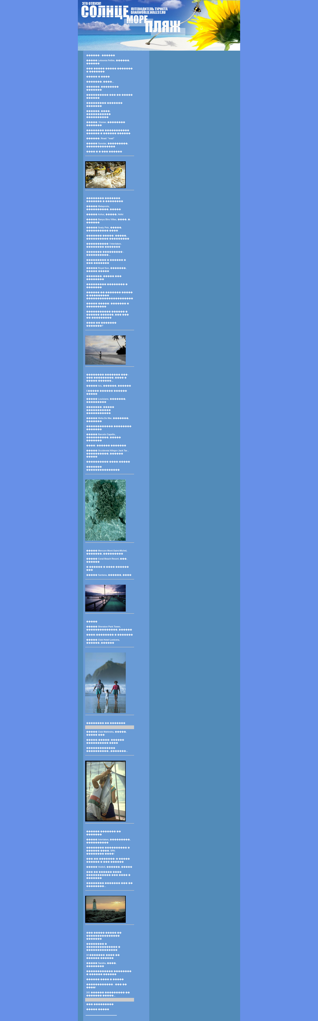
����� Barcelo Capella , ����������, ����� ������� (103, 437)
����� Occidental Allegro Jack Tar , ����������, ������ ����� (107, 453)
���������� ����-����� (108, 461)
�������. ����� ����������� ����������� (100, 410)
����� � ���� (98, 76)
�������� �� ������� (105, 723)
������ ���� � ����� (105, 979)
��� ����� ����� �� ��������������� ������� (103, 935)
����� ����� (97, 1009)
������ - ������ (100, 55)
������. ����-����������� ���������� (98, 114)
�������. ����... (100, 81)
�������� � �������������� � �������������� (103, 947)
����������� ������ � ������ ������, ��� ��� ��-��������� (107, 314)
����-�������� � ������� (109, 634)
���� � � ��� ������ (104, 151)
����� (91, 621)
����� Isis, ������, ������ (108, 385)
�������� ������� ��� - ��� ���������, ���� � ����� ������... (107, 377)
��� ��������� (100, 1004)
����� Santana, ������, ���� (108, 575)
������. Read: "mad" (100, 138)
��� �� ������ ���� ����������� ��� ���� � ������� (108, 875)
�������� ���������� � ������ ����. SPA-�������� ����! (108, 850)
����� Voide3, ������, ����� (109, 867)
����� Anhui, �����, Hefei (104, 214)
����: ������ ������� (106, 445)
